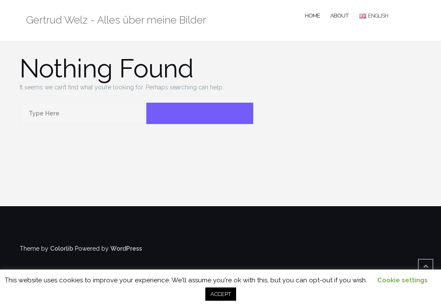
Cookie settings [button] (402, 280)
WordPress (126, 248)
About (339, 15)
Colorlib (61, 248)
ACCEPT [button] (220, 294)
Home (312, 15)
